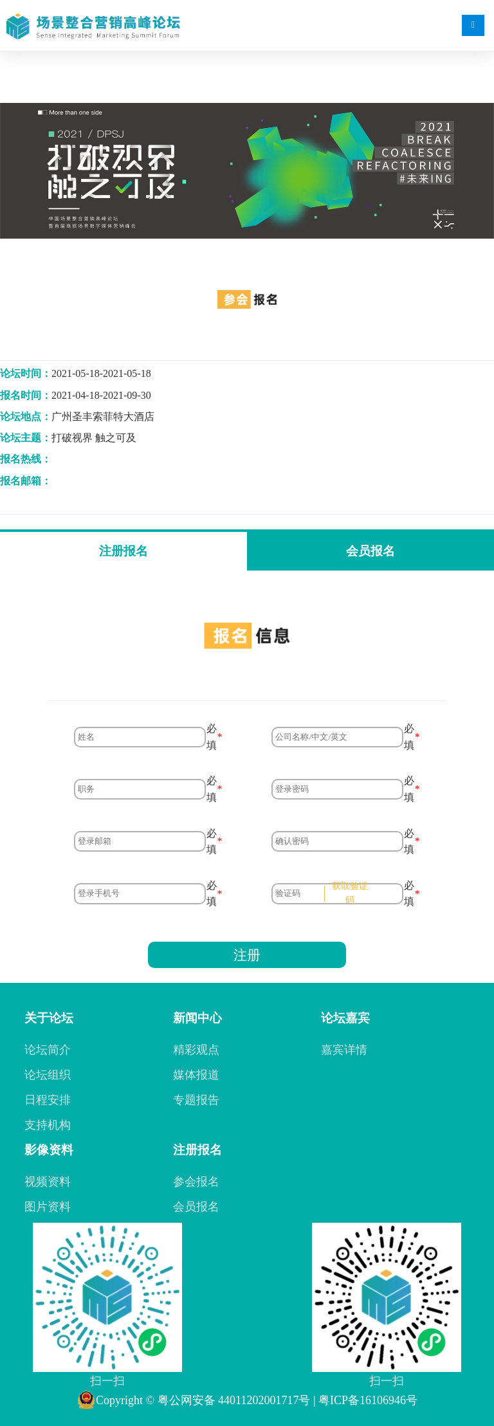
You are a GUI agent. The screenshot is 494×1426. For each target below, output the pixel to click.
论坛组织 (47, 1074)
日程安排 (47, 1099)
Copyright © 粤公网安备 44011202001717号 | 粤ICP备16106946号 (247, 1400)
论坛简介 (47, 1049)
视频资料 (47, 1181)
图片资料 (47, 1206)
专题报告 (196, 1099)
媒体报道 (196, 1074)
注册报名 (123, 551)
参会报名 (196, 1181)
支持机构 (47, 1125)
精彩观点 (196, 1049)
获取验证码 (350, 893)
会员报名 (370, 551)
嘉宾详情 (344, 1049)
